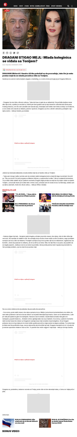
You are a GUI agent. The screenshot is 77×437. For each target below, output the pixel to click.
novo (15, 6)
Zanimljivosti (40, 6)
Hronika (59, 6)
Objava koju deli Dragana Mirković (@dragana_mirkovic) (38, 303)
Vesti (21, 6)
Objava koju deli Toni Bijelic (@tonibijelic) (38, 384)
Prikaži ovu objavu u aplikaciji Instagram (24, 143)
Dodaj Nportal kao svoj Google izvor (14, 70)
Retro (32, 6)
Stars (27, 6)
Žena (48, 6)
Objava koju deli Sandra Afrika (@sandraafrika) (38, 167)
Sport (53, 6)
